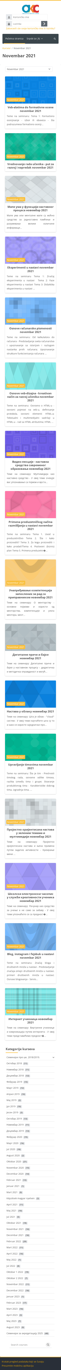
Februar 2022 (14, 1241)
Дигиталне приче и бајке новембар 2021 (31, 656)
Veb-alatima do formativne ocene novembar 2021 (31, 109)
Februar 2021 (14, 1180)
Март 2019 (12, 1087)
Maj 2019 (11, 1100)
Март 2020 (12, 1143)
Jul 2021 (11, 1216)
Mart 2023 (12, 1308)
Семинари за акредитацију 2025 (25, 1333)
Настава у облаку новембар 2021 (30, 711)
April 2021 (12, 1204)
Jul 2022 (11, 1265)
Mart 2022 (12, 1247)
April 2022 (12, 1253)
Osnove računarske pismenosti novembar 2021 (30, 330)
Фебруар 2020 (14, 1136)
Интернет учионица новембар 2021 (30, 1020)
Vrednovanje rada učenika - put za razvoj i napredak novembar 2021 (30, 166)
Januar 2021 (13, 1186)
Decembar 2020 (15, 1173)
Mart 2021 (12, 1192)
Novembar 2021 (15, 1229)
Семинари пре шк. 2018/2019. (23, 1057)
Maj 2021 (11, 1210)
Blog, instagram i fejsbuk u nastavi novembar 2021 (30, 955)
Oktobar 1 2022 (15, 1271)
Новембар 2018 (15, 1069)
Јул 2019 (11, 1106)
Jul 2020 (11, 1149)
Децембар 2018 (15, 1075)
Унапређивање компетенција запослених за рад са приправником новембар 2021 (30, 593)
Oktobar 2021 (14, 1222)
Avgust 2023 (13, 1327)
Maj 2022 (11, 1259)
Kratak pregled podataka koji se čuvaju (23, 1361)
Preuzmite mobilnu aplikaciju (18, 1365)
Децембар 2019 (15, 1130)
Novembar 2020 (15, 1167)
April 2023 (12, 1314)
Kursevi (6, 48)
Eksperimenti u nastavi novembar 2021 (30, 269)
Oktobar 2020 (14, 1161)
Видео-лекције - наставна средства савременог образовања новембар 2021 (31, 465)
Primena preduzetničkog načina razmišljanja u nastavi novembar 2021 (30, 525)
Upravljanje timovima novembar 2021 (30, 766)
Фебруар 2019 (14, 1081)
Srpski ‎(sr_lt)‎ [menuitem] (33, 38)
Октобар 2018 (14, 1063)
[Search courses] (27, 1344)
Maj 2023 (11, 1321)
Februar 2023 (14, 1302)
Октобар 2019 (14, 1118)
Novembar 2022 (15, 1284)
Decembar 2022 (15, 1290)
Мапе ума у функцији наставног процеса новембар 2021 (30, 208)
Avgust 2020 (13, 1155)
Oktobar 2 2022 (15, 1278)
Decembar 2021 (15, 1235)
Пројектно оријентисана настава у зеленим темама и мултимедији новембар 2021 (30, 833)
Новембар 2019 (15, 1124)
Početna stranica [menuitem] (14, 38)
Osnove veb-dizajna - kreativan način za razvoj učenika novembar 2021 (30, 396)
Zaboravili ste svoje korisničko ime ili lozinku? (30, 28)
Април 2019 (13, 1094)
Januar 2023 (13, 1296)
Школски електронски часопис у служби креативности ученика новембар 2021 (30, 897)
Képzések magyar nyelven (21, 1198)
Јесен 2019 (12, 1112)
